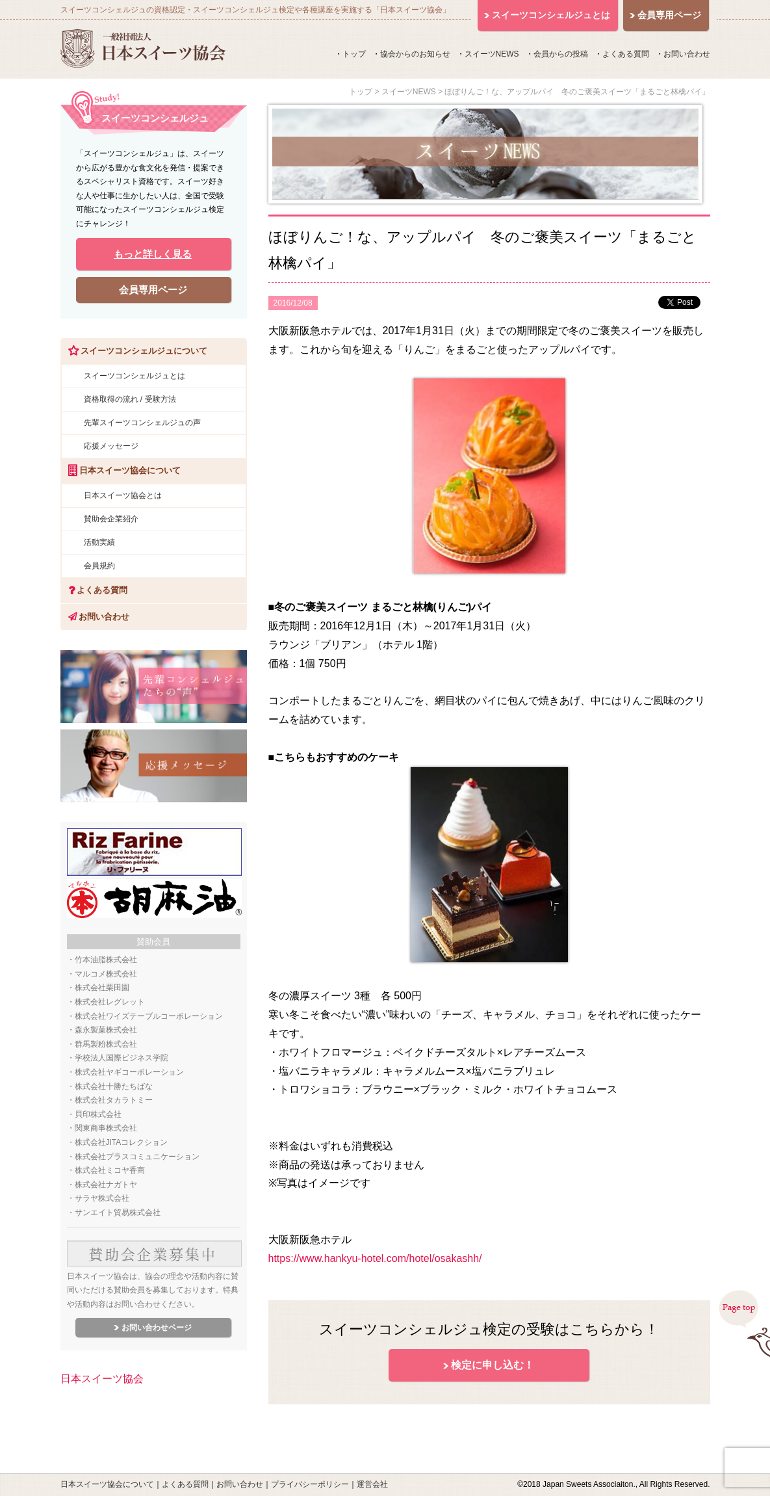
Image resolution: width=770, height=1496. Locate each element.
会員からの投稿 (560, 54)
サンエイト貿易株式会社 (117, 1212)
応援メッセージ (111, 446)
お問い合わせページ (157, 1327)
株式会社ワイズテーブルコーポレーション (149, 1016)
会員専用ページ (153, 289)
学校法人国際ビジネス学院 (121, 1057)
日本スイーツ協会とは (123, 495)
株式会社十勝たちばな (114, 1086)
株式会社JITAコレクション (121, 1142)
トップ (354, 54)
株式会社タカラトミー (114, 1100)
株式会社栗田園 (102, 987)
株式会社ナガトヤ (106, 1184)
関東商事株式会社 (106, 1128)
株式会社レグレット (110, 1001)
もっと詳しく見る (153, 253)
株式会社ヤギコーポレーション (129, 1072)
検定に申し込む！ (492, 1365)
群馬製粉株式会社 (106, 1044)
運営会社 (372, 1484)
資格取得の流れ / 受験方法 (130, 399)
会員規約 (99, 565)
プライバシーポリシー (310, 1484)
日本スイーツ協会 (102, 1378)
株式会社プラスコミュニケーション (137, 1156)
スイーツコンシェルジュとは (134, 375)
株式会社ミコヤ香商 (110, 1170)
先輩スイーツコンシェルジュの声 (142, 422)
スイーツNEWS (492, 54)
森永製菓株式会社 (106, 1029)
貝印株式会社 (98, 1114)
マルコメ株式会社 (106, 973)
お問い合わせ (686, 54)
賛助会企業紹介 (111, 518)
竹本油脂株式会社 (106, 959)
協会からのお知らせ (415, 54)
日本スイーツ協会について (107, 1484)
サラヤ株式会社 (102, 1198)
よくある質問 (625, 54)
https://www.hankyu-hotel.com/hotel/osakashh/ (375, 1258)
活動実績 (99, 542)
